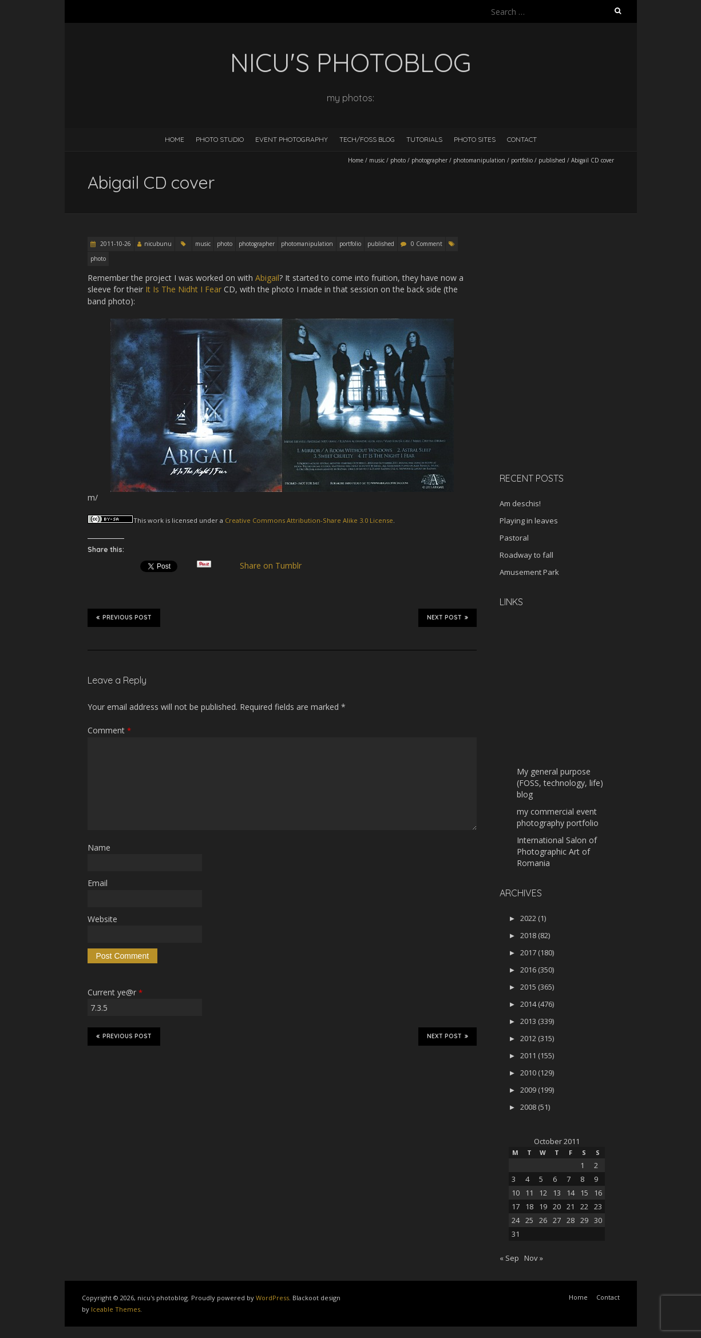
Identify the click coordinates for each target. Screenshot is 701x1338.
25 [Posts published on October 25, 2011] (529, 1220)
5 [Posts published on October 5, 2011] (541, 1179)
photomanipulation (479, 160)
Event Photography (291, 139)
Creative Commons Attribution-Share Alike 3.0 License (309, 520)
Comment (109, 730)
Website (102, 919)
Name (99, 847)
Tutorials (424, 139)
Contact (522, 139)
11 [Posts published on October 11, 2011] (529, 1193)
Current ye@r (115, 992)
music (377, 160)
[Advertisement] (571, 382)
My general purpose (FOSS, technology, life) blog (560, 783)
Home (174, 139)
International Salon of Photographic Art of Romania (557, 851)
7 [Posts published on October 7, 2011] (569, 1179)
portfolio (522, 160)
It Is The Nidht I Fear (183, 289)
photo (398, 160)
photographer (429, 160)
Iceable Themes (115, 1309)
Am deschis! (520, 503)
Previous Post (124, 617)
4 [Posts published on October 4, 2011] (527, 1179)
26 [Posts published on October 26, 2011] (543, 1220)
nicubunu (158, 244)
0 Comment (426, 244)
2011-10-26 (114, 244)
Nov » (533, 1258)
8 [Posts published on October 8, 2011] (582, 1179)
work (156, 520)
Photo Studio (220, 139)
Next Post (447, 617)
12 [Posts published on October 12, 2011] (543, 1193)
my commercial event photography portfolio (558, 817)
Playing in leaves (529, 520)
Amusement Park (529, 572)
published (551, 160)
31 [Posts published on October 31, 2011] (516, 1234)
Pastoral (514, 538)
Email (98, 883)
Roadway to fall (526, 555)
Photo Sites (475, 139)
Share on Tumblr (275, 566)
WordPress (272, 1297)
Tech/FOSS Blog (367, 139)
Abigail (267, 277)
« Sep (509, 1258)
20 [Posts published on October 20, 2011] (557, 1206)
